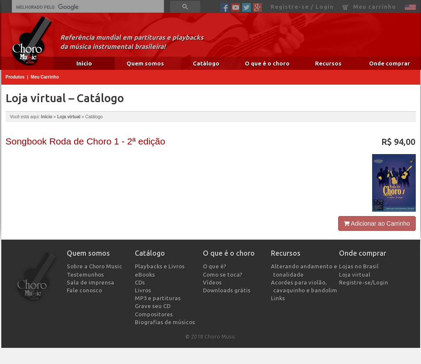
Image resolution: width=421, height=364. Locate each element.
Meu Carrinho (44, 77)
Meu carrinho (369, 6)
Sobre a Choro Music (95, 266)
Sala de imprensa (91, 282)
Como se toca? (224, 274)
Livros (144, 290)
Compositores (155, 314)
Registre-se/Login (364, 282)
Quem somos (145, 63)
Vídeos (213, 282)
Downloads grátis (227, 290)
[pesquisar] (87, 7)
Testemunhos (86, 274)
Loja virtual (68, 116)
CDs (141, 282)
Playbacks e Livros (161, 266)
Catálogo (206, 63)
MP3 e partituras (159, 298)
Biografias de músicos (166, 322)
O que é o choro (267, 63)
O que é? (215, 266)
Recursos (328, 63)
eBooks (146, 274)
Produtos (15, 77)
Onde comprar (389, 63)
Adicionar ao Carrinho (377, 223)
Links (279, 298)
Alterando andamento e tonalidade (305, 270)
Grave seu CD (154, 306)
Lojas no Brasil (360, 266)
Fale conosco (85, 290)
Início (84, 63)
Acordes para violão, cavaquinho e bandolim (305, 286)
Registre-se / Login (302, 6)
